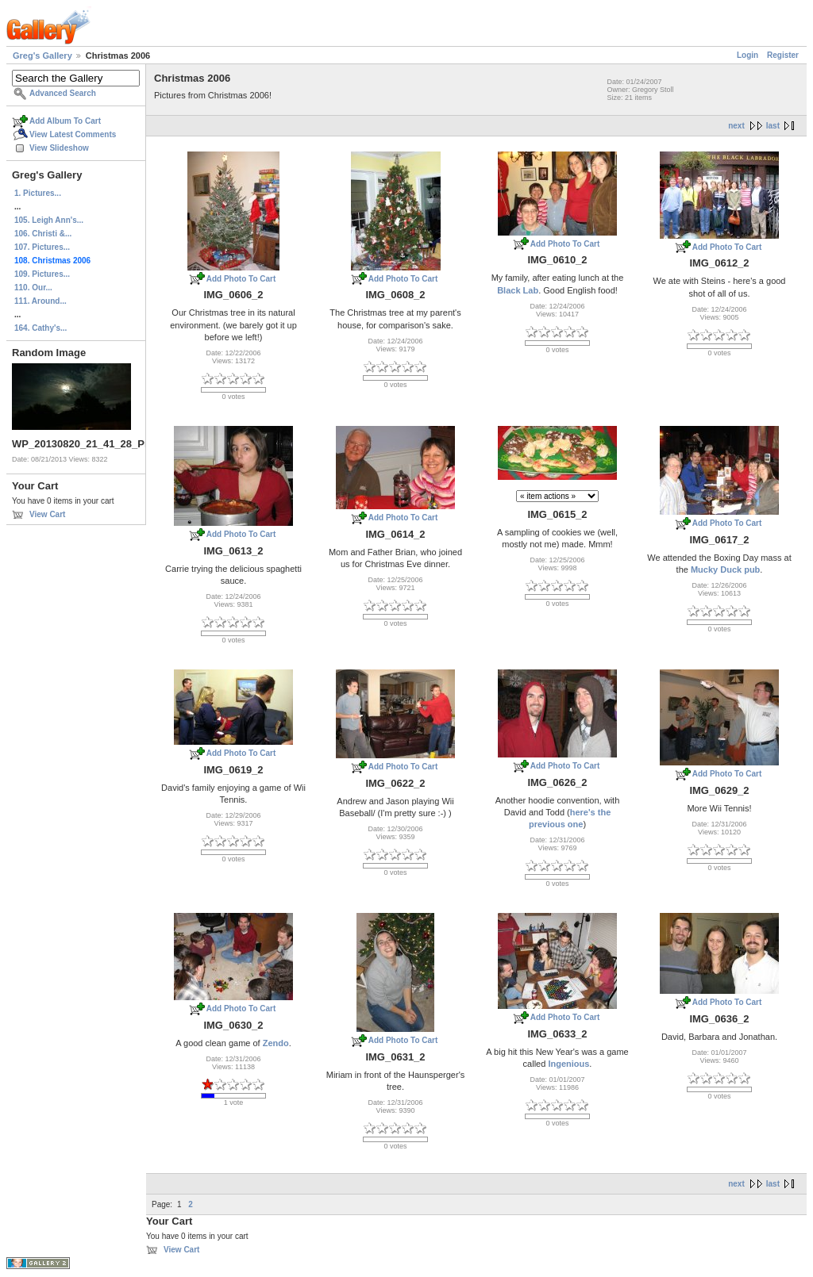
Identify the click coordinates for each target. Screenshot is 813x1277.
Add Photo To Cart (241, 278)
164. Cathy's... (40, 328)
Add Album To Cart (65, 121)
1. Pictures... (37, 193)
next (736, 125)
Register (783, 55)
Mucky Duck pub (725, 569)
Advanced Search (62, 93)
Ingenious (568, 1063)
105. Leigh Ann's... (48, 220)
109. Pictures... (42, 274)
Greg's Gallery (42, 55)
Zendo (276, 1043)
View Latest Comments (72, 134)
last (773, 125)
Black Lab (517, 290)
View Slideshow (59, 148)
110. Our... (33, 287)
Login (747, 55)
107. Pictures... (42, 247)
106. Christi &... (42, 233)
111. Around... (40, 301)
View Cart (47, 514)
